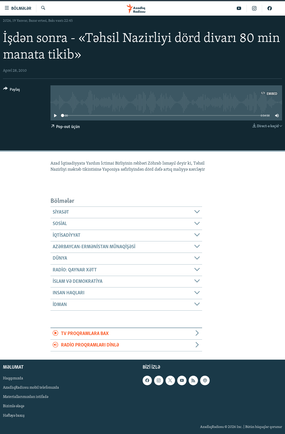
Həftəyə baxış (14, 415)
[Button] (11, 90)
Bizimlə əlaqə (13, 406)
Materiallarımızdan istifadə (25, 397)
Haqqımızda (13, 378)
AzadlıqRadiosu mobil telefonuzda (31, 388)
